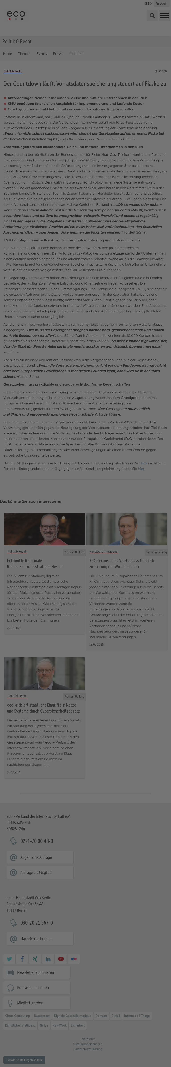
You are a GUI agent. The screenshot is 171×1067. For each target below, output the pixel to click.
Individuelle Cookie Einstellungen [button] (150, 1050)
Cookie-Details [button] (149, 1056)
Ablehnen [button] (149, 1041)
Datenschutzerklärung (38, 1043)
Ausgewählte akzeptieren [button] (149, 1025)
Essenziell (34, 1048)
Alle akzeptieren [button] (150, 1008)
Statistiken (58, 1048)
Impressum (161, 1059)
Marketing (82, 1048)
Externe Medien (108, 1048)
